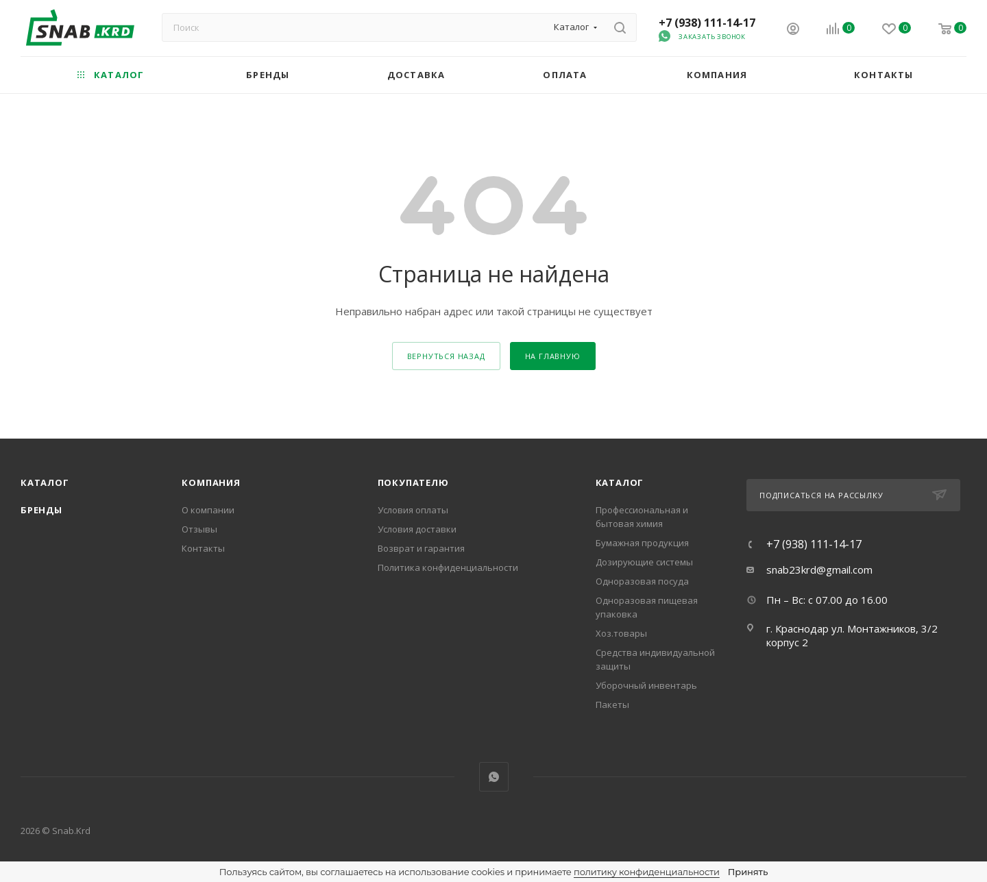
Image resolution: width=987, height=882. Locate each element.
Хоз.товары (621, 633)
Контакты (203, 548)
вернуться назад (446, 356)
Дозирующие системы (644, 562)
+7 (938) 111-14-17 (707, 22)
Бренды (41, 510)
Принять (748, 871)
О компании (208, 510)
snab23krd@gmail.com (819, 569)
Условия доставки (417, 529)
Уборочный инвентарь (646, 685)
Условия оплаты (413, 510)
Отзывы (199, 529)
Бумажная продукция (642, 543)
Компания (211, 482)
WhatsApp (494, 777)
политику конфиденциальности (647, 871)
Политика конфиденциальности (448, 567)
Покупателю (413, 482)
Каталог (45, 482)
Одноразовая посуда (642, 581)
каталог (620, 482)
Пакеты (612, 704)
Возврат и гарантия (421, 548)
